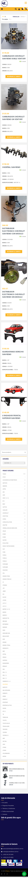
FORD (4, 552)
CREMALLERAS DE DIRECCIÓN (10, 528)
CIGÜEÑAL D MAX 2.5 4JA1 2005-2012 (18, 782)
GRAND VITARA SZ (7, 579)
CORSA (4, 519)
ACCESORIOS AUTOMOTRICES (10, 480)
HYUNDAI (5, 585)
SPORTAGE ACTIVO (7, 705)
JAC (4, 588)
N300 (4, 630)
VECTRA (4, 741)
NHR (4, 639)
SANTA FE (5, 687)
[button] (24, 874)
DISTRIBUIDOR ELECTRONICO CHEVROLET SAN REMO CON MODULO (13, 231)
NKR (4, 651)
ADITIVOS (5, 483)
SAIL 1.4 (4, 672)
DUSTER (4, 540)
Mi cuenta (5, 802)
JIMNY (4, 591)
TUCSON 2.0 (5, 735)
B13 (3, 501)
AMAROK (5, 486)
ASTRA (4, 489)
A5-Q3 (4, 477)
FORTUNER (5, 564)
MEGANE (5, 621)
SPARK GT (5, 699)
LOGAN (4, 600)
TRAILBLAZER (6, 726)
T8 (3, 714)
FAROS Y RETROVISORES (8, 546)
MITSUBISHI (5, 624)
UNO (4, 738)
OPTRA (4, 654)
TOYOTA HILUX (6, 723)
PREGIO (4, 657)
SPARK (4, 696)
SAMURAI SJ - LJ (6, 681)
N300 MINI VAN (6, 633)
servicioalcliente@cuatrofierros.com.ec (13, 848)
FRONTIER (5, 570)
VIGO (4, 744)
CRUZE (4, 531)
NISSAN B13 (5, 648)
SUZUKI (4, 708)
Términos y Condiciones (8, 808)
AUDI (4, 495)
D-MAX (4, 537)
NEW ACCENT (6, 636)
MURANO (5, 627)
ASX (4, 492)
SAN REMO (5, 684)
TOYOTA (4, 720)
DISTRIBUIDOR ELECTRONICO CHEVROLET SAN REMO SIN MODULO (13, 294)
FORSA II (5, 558)
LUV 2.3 (4, 606)
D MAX (4, 534)
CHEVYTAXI (5, 516)
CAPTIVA (5, 507)
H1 (3, 582)
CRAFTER (5, 525)
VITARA (4, 747)
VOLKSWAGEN (6, 753)
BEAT (4, 504)
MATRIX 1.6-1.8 (6, 609)
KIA (3, 594)
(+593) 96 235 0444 (8, 854)
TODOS (4, 474)
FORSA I (4, 555)
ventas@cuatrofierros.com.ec (10, 851)
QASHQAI (5, 660)
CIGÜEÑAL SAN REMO (11, 167)
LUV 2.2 (4, 603)
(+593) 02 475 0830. (8, 857)
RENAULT (5, 666)
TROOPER (5, 729)
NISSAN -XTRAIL (6, 645)
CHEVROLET (6, 513)
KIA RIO (4, 597)
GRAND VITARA (6, 576)
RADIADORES (6, 663)
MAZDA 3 (5, 615)
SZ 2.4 (4, 711)
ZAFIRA (4, 756)
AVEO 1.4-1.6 (6, 498)
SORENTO (5, 693)
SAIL (4, 669)
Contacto (4, 814)
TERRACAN (5, 717)
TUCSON (5, 732)
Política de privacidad (8, 811)
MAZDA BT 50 (6, 618)
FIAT (4, 549)
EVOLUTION (5, 543)
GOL (4, 573)
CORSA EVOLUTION (7, 522)
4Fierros (7, 871)
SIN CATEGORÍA (6, 690)
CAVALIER (5, 510)
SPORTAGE (5, 702)
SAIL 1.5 (4, 678)
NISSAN (4, 642)
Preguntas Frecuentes (8, 805)
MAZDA (4, 612)
